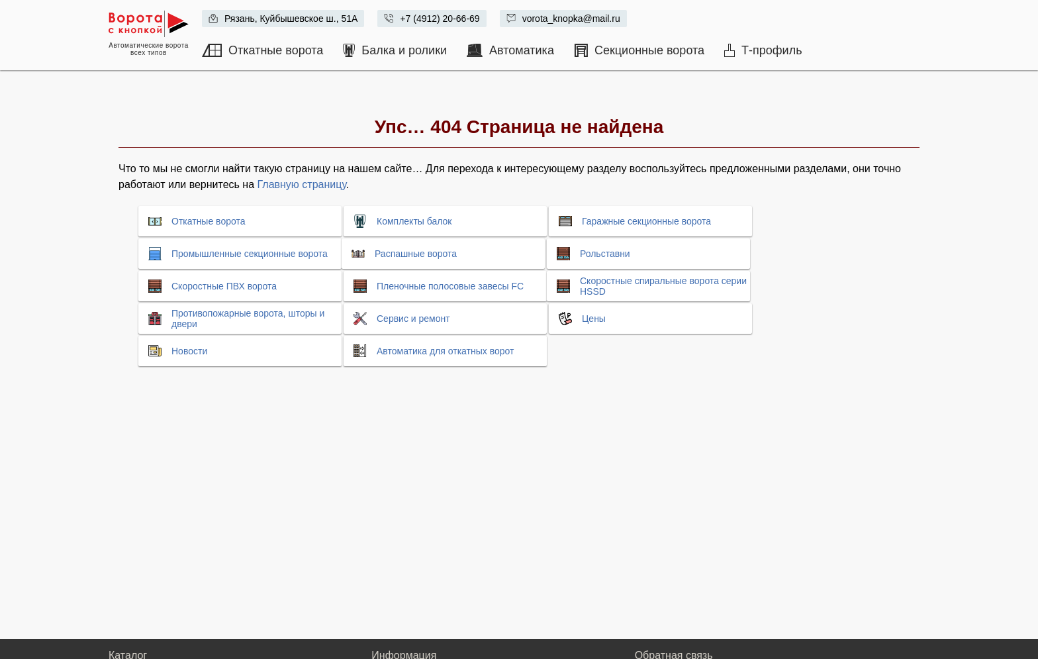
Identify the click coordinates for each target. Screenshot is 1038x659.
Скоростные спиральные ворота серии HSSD (663, 286)
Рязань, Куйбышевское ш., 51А (290, 18)
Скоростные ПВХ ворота (224, 286)
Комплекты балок (414, 221)
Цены (594, 318)
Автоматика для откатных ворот (445, 351)
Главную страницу (302, 184)
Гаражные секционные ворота (646, 221)
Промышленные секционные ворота (249, 253)
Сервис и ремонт (413, 318)
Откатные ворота (208, 221)
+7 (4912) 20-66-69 (439, 18)
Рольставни (605, 253)
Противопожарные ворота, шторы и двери (247, 318)
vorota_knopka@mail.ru (571, 18)
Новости (189, 351)
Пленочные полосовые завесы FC (450, 286)
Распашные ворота (416, 253)
